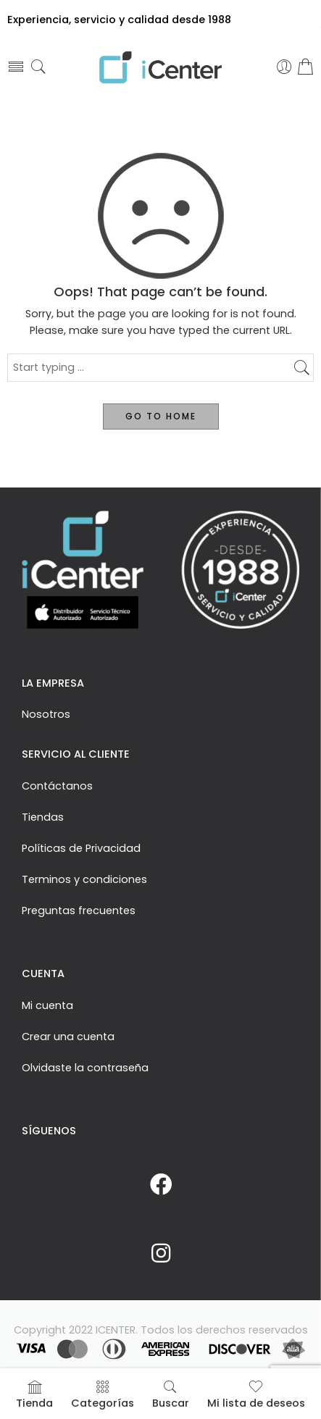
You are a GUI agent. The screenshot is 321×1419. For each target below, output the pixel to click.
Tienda (34, 1394)
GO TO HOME (160, 416)
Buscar (170, 1394)
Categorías (102, 1394)
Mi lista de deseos (256, 1394)
